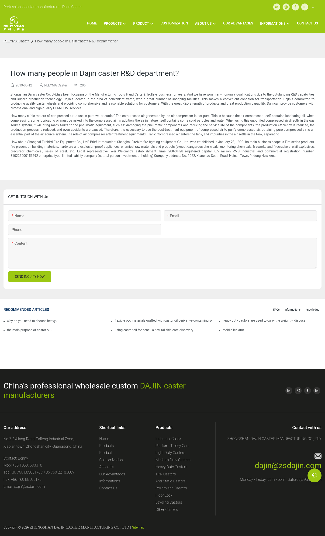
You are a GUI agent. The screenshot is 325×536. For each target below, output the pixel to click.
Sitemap (138, 527)
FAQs (276, 309)
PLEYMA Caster (16, 41)
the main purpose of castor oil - (29, 330)
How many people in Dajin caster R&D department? (76, 41)
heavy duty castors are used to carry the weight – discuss (263, 320)
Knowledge (312, 309)
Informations (292, 309)
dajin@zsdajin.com (288, 465)
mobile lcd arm (233, 330)
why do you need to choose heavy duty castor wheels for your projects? (32, 321)
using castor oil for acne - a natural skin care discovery (154, 330)
